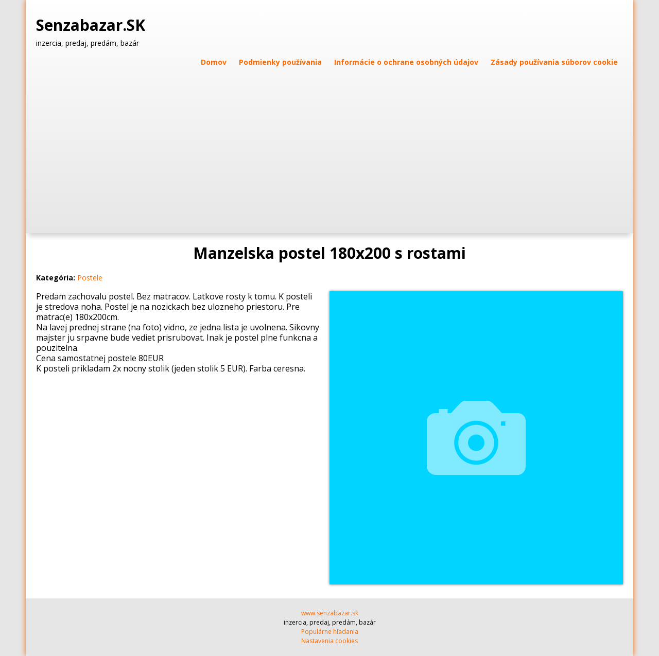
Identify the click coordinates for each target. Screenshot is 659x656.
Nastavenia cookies (329, 640)
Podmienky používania (280, 62)
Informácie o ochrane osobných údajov (406, 62)
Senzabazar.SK (92, 25)
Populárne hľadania (329, 631)
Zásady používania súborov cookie (554, 62)
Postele (89, 277)
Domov (214, 62)
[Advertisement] (329, 146)
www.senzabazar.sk (329, 613)
